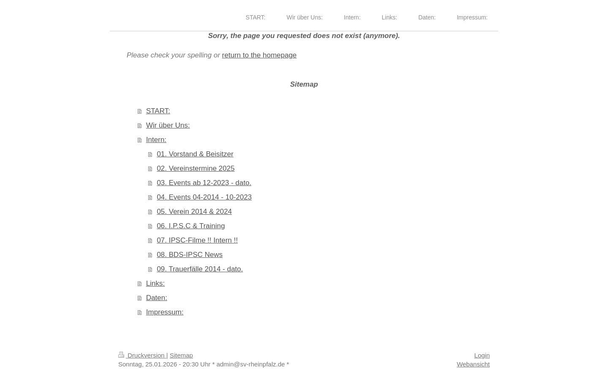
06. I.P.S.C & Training (191, 226)
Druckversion (142, 355)
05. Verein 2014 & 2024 (194, 212)
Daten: (156, 298)
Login (482, 355)
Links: (155, 283)
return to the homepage (259, 55)
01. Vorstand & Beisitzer (195, 154)
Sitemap (181, 355)
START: (158, 111)
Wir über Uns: (168, 125)
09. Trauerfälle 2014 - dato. (200, 269)
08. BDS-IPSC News (190, 255)
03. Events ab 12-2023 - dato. (204, 183)
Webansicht (473, 364)
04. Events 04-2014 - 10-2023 (204, 197)
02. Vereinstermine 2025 (195, 168)
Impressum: (165, 312)
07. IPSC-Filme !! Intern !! (197, 240)
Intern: (156, 140)
